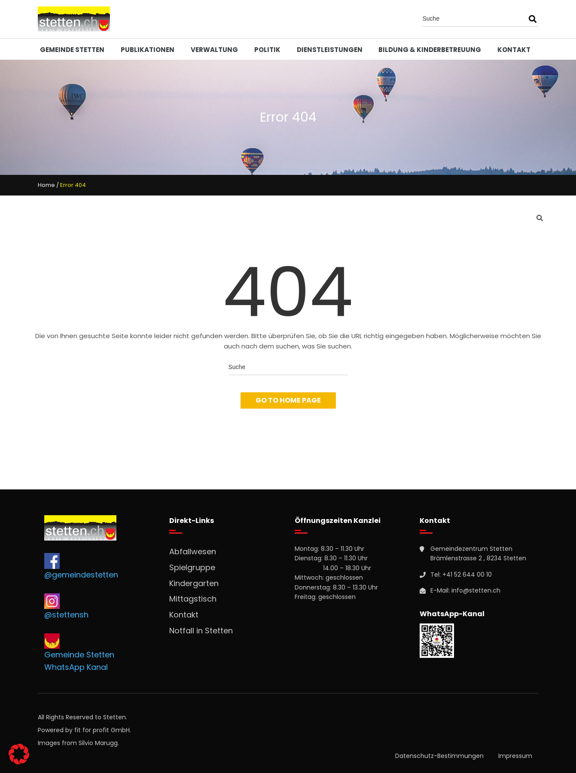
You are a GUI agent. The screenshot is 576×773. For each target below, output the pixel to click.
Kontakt (513, 49)
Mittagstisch (192, 598)
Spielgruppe (192, 567)
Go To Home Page (288, 400)
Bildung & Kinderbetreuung (429, 49)
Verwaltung (214, 49)
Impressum (515, 756)
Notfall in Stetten (201, 630)
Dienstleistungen (330, 49)
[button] (19, 754)
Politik (267, 49)
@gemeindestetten (81, 574)
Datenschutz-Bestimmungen (439, 756)
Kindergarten (194, 583)
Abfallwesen (192, 551)
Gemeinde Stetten (72, 49)
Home (46, 185)
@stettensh (66, 614)
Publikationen (147, 49)
